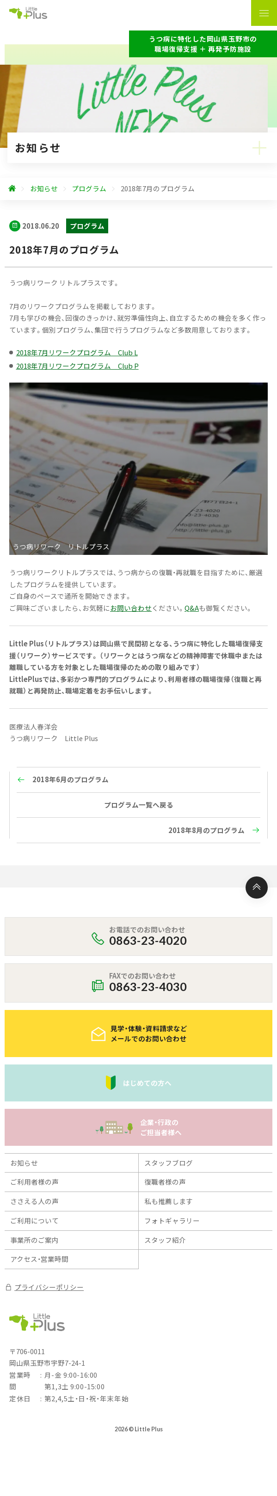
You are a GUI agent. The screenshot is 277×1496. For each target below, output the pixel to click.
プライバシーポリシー (44, 1287)
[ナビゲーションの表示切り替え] (264, 13)
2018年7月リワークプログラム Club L (77, 352)
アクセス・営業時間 (39, 1259)
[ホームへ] (12, 189)
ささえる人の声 (34, 1201)
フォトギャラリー (172, 1220)
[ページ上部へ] (257, 887)
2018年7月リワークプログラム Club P (77, 366)
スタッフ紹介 (165, 1240)
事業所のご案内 (34, 1240)
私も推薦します (168, 1201)
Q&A (192, 608)
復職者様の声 (165, 1181)
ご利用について (34, 1220)
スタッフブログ (168, 1163)
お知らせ (24, 1163)
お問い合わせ (131, 608)
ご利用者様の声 (34, 1181)
